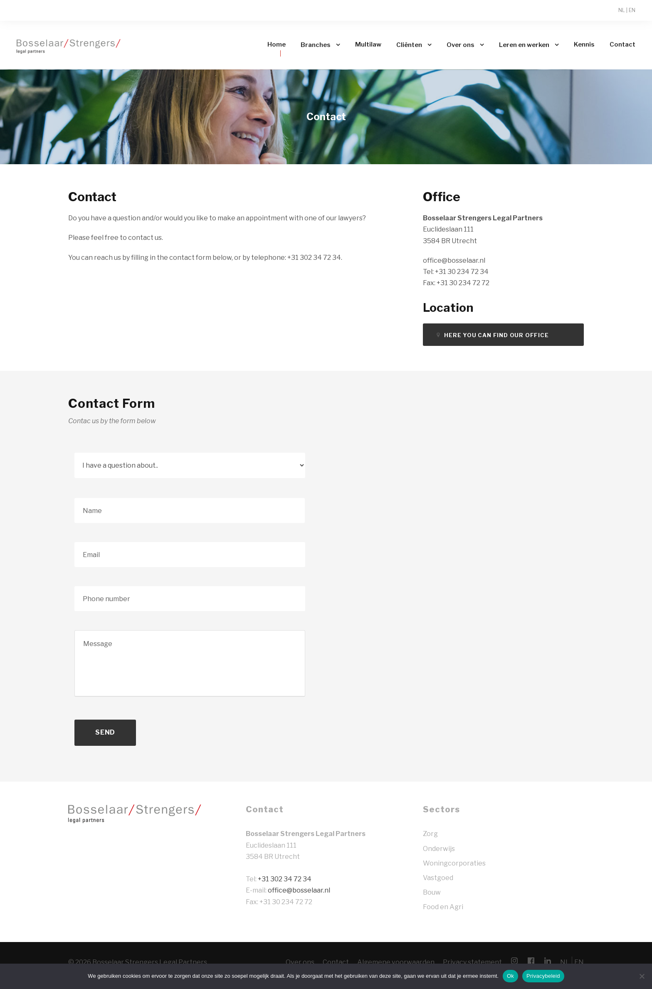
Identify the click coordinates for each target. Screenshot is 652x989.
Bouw (432, 892)
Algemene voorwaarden (396, 962)
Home (276, 44)
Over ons (460, 45)
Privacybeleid (543, 976)
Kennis (584, 44)
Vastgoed (438, 878)
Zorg (430, 834)
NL (621, 10)
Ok (510, 976)
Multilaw (368, 44)
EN (632, 10)
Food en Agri (443, 907)
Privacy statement (472, 962)
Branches (316, 45)
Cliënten (409, 45)
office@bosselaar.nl (299, 890)
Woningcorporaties (454, 863)
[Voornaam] (189, 510)
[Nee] (641, 976)
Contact (622, 44)
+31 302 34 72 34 (284, 879)
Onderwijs (439, 849)
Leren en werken (524, 45)
